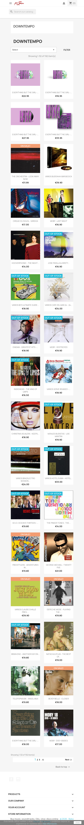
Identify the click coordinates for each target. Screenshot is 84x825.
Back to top (63, 766)
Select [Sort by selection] (33, 49)
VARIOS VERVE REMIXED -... (58, 389)
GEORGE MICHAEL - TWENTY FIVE (58, 566)
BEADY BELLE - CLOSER (58, 698)
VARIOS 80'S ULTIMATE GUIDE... (25, 305)
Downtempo (24, 26)
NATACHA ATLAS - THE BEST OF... (58, 655)
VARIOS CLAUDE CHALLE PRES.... (25, 610)
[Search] (22, 11)
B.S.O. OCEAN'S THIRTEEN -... (25, 523)
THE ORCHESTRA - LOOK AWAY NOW (25, 177)
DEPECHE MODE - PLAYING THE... (58, 610)
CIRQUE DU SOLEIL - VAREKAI (25, 221)
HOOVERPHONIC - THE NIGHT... (25, 263)
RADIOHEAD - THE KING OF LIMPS (25, 390)
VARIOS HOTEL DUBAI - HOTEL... (58, 478)
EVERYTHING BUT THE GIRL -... (25, 92)
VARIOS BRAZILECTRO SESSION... (25, 479)
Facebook (11, 779)
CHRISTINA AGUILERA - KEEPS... (25, 434)
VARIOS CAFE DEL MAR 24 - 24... (58, 305)
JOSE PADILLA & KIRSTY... (58, 263)
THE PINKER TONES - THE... (59, 523)
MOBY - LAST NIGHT (58, 221)
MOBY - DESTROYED (58, 347)
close (77, 823)
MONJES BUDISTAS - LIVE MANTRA (59, 435)
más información (49, 824)
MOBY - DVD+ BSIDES (58, 740)
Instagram (18, 779)
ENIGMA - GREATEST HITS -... (25, 347)
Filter (67, 49)
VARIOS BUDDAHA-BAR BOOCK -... (58, 177)
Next (69, 759)
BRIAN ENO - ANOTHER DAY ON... (25, 654)
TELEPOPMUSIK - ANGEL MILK (25, 698)
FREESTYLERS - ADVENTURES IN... (25, 566)
